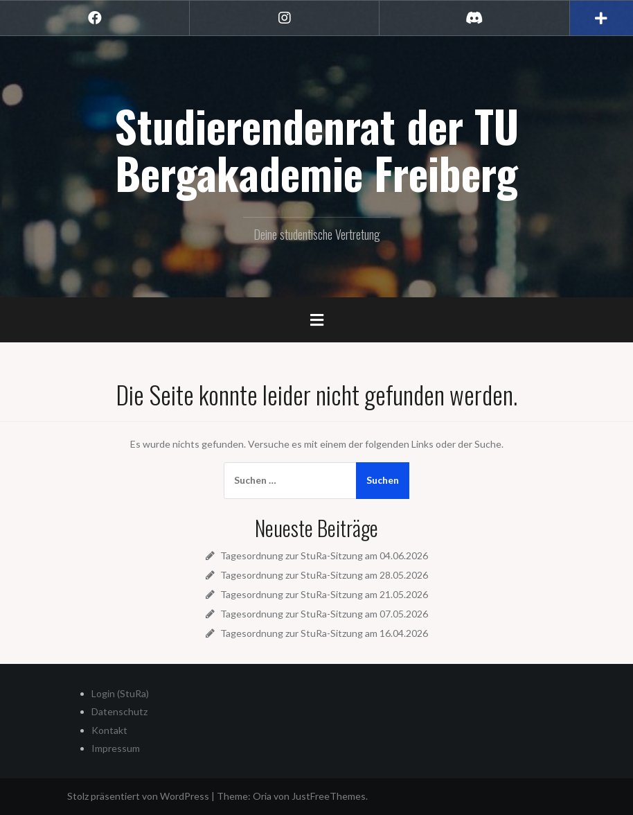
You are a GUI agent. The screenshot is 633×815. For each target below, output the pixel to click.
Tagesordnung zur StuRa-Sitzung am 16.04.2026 (324, 633)
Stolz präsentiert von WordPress (138, 796)
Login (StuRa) (120, 693)
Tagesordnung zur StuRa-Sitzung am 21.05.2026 (324, 594)
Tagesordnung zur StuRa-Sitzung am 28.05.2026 (324, 575)
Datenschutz (119, 711)
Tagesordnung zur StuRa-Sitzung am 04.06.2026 (324, 555)
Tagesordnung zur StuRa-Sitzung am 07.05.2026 (324, 614)
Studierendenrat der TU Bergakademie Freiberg (316, 149)
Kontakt (109, 730)
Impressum (115, 748)
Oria (262, 796)
